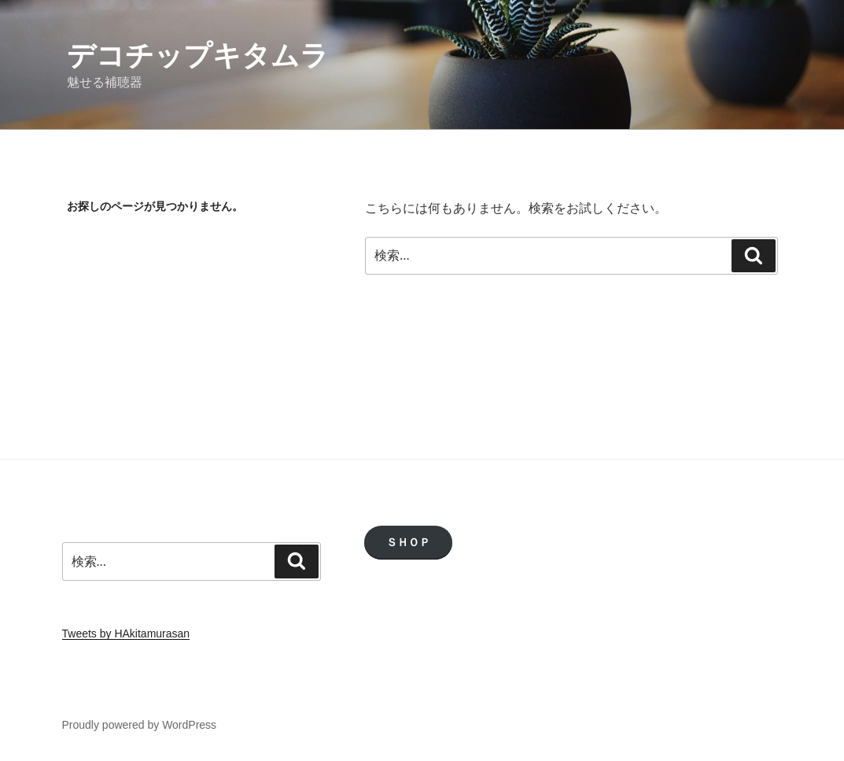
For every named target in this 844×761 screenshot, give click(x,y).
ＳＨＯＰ (408, 542)
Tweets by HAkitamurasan (126, 633)
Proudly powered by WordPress (139, 725)
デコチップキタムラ (198, 55)
